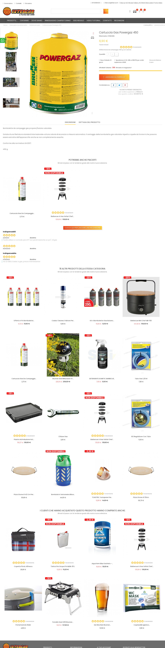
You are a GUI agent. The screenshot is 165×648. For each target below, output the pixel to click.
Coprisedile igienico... (142, 625)
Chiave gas (63, 436)
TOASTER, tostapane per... (102, 497)
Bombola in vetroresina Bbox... (63, 494)
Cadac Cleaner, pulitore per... (63, 320)
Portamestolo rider (23, 625)
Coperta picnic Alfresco (23, 566)
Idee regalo (78, 20)
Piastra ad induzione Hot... (24, 439)
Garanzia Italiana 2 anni (155, 61)
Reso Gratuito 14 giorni (105, 61)
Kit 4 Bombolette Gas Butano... (102, 320)
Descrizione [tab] (70, 122)
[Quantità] (108, 54)
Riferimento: (103, 36)
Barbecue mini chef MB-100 (141, 320)
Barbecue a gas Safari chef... (62, 216)
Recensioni (119, 20)
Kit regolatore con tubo (141, 436)
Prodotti (12, 20)
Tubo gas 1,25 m (141, 378)
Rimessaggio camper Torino (58, 20)
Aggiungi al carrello (114, 77)
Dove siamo (8, 3)
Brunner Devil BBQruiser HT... (63, 378)
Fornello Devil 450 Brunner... (62, 622)
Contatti (18, 3)
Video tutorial (93, 20)
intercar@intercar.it (111, 3)
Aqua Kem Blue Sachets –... (102, 563)
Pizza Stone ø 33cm (141, 497)
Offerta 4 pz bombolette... (24, 320)
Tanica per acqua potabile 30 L (63, 566)
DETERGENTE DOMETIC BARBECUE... (102, 378)
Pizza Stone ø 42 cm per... (24, 494)
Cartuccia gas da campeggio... (22, 213)
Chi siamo (28, 3)
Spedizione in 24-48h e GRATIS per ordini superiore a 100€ (129, 61)
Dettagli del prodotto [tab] (89, 122)
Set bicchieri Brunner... (102, 625)
